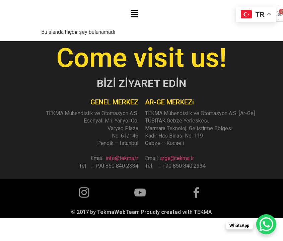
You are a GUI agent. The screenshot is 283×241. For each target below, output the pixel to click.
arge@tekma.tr (177, 158)
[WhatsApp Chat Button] (266, 224)
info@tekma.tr (122, 158)
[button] (134, 14)
